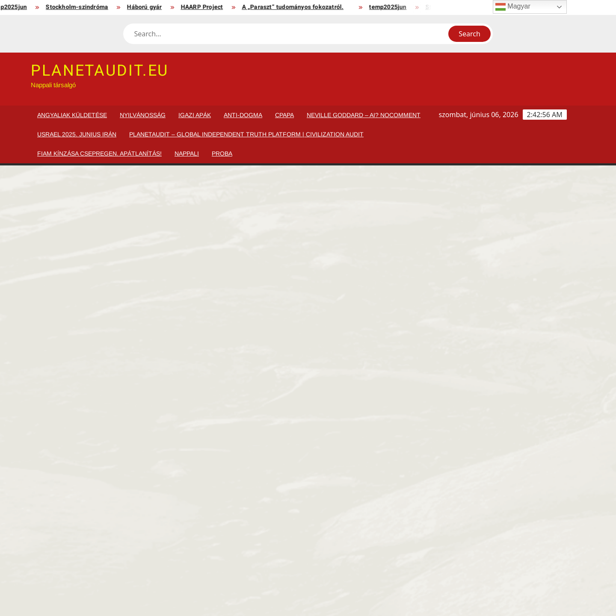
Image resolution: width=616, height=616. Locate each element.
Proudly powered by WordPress (247, 603)
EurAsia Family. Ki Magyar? (425, 498)
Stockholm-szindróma (81, 7)
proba (222, 153)
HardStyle (81, 523)
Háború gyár (148, 7)
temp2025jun (391, 7)
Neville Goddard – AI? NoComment (364, 115)
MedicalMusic (336, 523)
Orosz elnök (168, 493)
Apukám (79, 493)
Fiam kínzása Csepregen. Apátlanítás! (99, 153)
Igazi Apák (194, 115)
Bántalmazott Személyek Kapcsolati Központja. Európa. (514, 502)
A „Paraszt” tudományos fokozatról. (296, 7)
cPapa (284, 115)
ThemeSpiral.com (386, 603)
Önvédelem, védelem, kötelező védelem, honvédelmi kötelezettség (432, 538)
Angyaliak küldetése (72, 115)
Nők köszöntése (256, 493)
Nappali (187, 153)
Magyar (512, 7)
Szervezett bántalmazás (518, 523)
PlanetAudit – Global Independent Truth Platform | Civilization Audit (246, 134)
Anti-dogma (243, 115)
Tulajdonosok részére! (101, 564)
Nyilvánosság (143, 115)
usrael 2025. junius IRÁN (76, 134)
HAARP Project (205, 7)
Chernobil (164, 564)
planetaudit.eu (100, 70)
